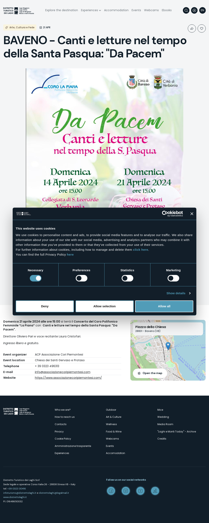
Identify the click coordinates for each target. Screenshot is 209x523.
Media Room (165, 424)
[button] (168, 346)
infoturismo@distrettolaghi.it (19, 493)
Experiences (89, 10)
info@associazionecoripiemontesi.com (62, 372)
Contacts (61, 424)
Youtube (140, 491)
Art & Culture (113, 417)
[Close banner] (191, 213)
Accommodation (116, 10)
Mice (160, 409)
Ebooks (167, 10)
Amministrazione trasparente (73, 446)
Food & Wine (113, 431)
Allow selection (104, 306)
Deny (45, 306)
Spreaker (155, 491)
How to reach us (65, 417)
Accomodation (115, 453)
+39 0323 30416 (16, 488)
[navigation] (202, 10)
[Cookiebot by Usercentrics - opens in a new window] (165, 214)
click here (140, 249)
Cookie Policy (63, 438)
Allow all (164, 306)
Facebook (111, 491)
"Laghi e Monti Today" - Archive (176, 431)
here (70, 254)
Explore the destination (61, 10)
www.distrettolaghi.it (15, 497)
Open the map (152, 373)
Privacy (59, 431)
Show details (176, 293)
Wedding (163, 417)
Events (136, 10)
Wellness (111, 424)
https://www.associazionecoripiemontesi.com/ (68, 378)
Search (186, 10)
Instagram (126, 491)
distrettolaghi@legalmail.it (54, 493)
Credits (161, 438)
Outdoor (111, 409)
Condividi (192, 28)
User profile (194, 10)
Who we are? (63, 409)
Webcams (151, 10)
